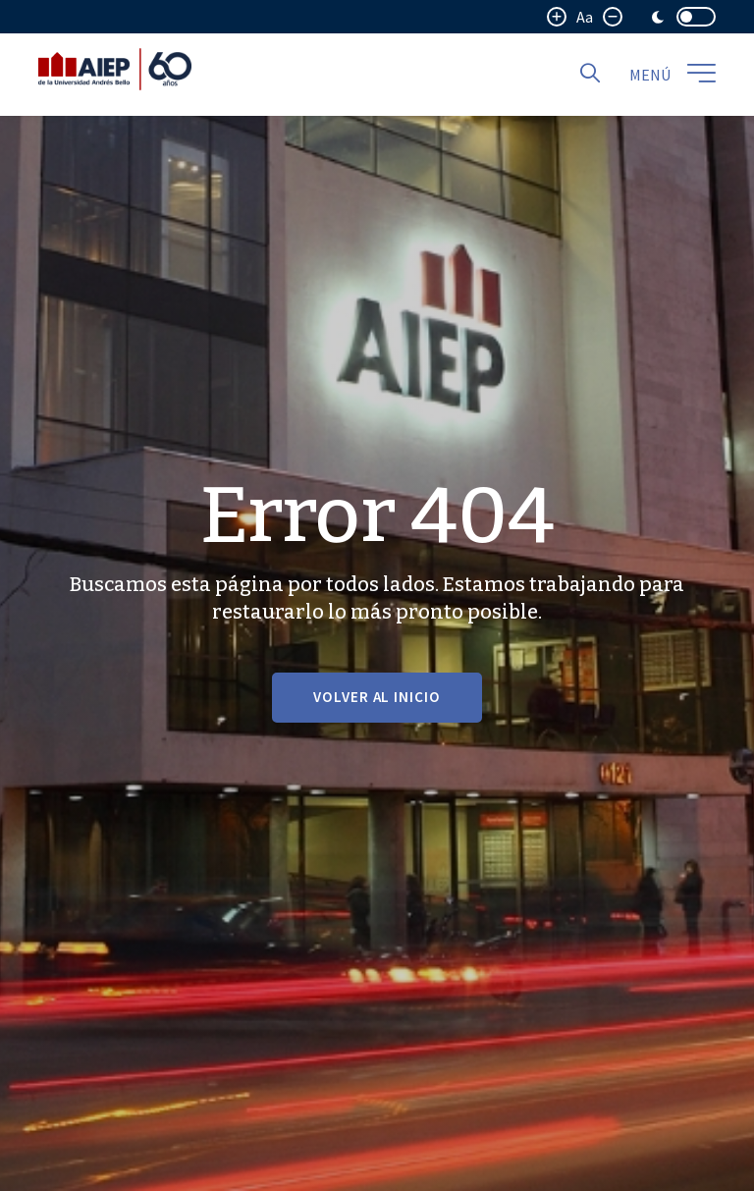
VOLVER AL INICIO (377, 696)
